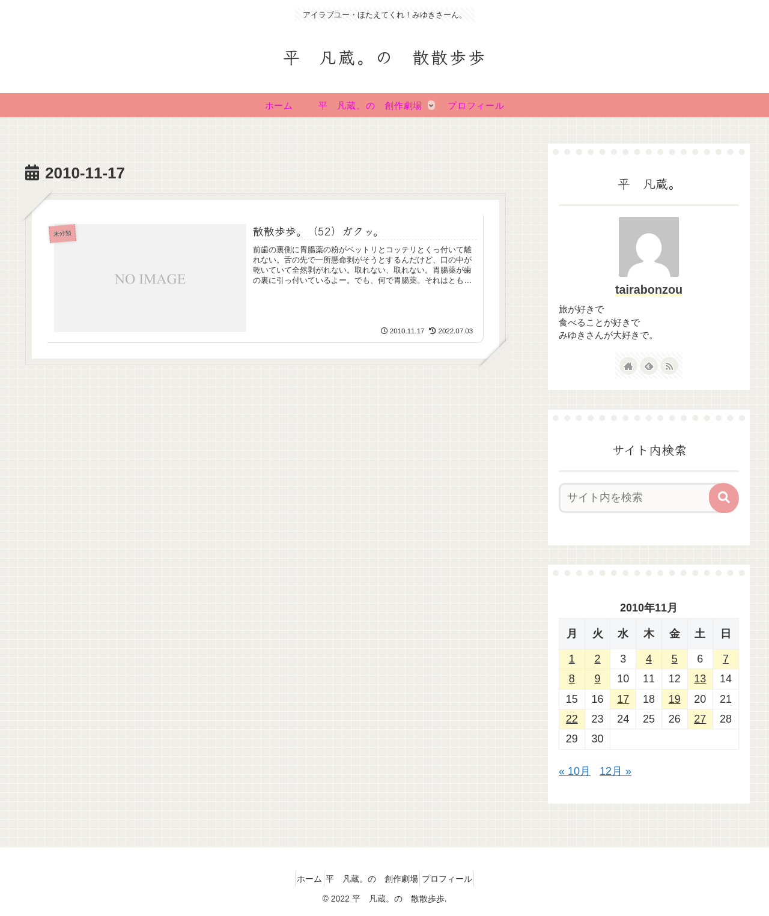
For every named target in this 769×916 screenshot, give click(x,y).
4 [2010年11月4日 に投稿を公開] (649, 659)
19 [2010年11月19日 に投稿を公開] (675, 699)
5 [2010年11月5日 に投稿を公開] (675, 659)
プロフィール (456, 879)
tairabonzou (648, 289)
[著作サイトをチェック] (628, 366)
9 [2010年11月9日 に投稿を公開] (598, 679)
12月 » (615, 771)
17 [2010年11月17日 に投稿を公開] (623, 699)
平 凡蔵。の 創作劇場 (372, 879)
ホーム (300, 879)
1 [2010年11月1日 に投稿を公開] (572, 659)
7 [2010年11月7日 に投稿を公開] (726, 659)
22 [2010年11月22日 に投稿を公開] (572, 719)
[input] (642, 498)
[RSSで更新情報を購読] (669, 366)
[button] (724, 498)
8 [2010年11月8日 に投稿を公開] (572, 679)
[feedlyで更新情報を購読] (649, 366)
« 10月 (575, 771)
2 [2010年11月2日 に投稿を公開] (598, 659)
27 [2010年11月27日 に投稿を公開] (700, 719)
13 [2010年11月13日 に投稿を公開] (700, 679)
